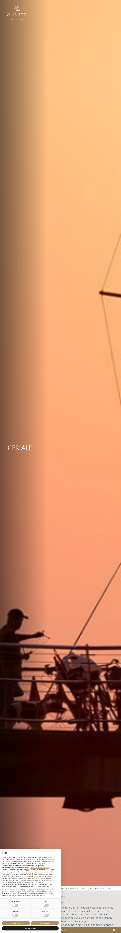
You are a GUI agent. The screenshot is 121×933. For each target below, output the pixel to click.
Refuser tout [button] (16, 923)
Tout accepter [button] (45, 923)
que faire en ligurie (102, 888)
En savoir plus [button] (30, 928)
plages (89, 888)
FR (114, 930)
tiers (27, 870)
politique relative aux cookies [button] (39, 868)
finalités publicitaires (37, 878)
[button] (57, 853)
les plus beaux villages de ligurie (70, 888)
